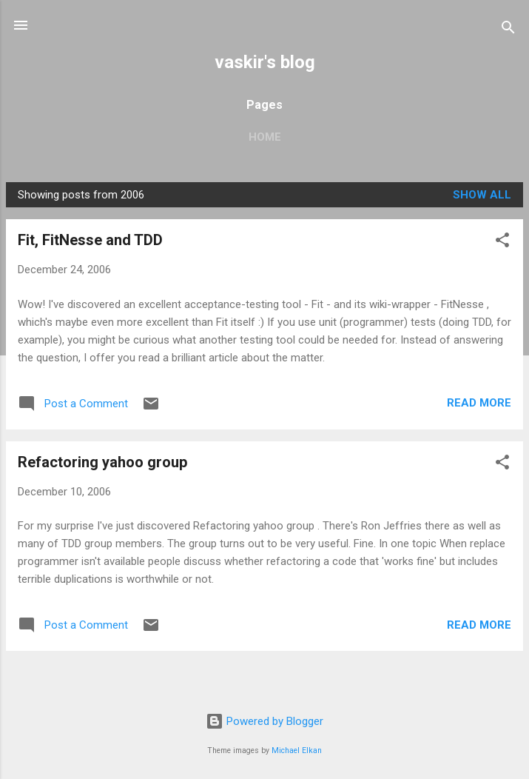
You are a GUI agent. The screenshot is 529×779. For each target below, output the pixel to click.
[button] (502, 242)
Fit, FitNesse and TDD (90, 240)
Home (265, 137)
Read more (479, 402)
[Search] (508, 30)
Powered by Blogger (264, 721)
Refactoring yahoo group (102, 462)
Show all (482, 194)
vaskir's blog (265, 62)
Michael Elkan (297, 750)
